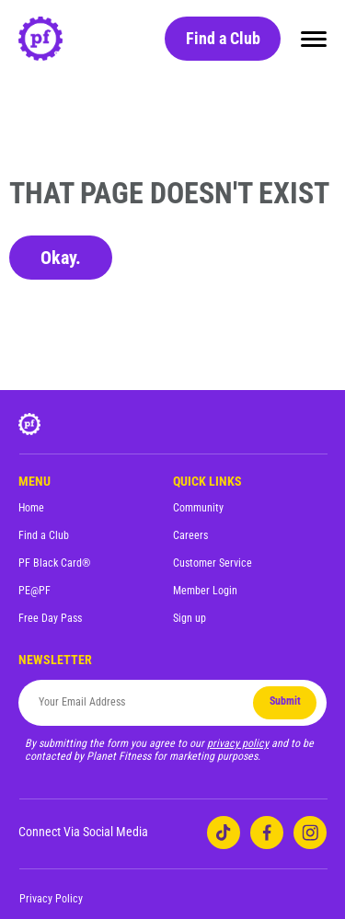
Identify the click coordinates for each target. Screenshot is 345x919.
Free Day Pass (50, 618)
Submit (285, 701)
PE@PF (34, 590)
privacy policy (238, 743)
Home (31, 507)
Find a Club (223, 38)
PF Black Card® (54, 563)
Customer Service (212, 563)
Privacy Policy (51, 898)
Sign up (189, 618)
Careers (190, 535)
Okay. (60, 258)
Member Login (205, 590)
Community (198, 507)
